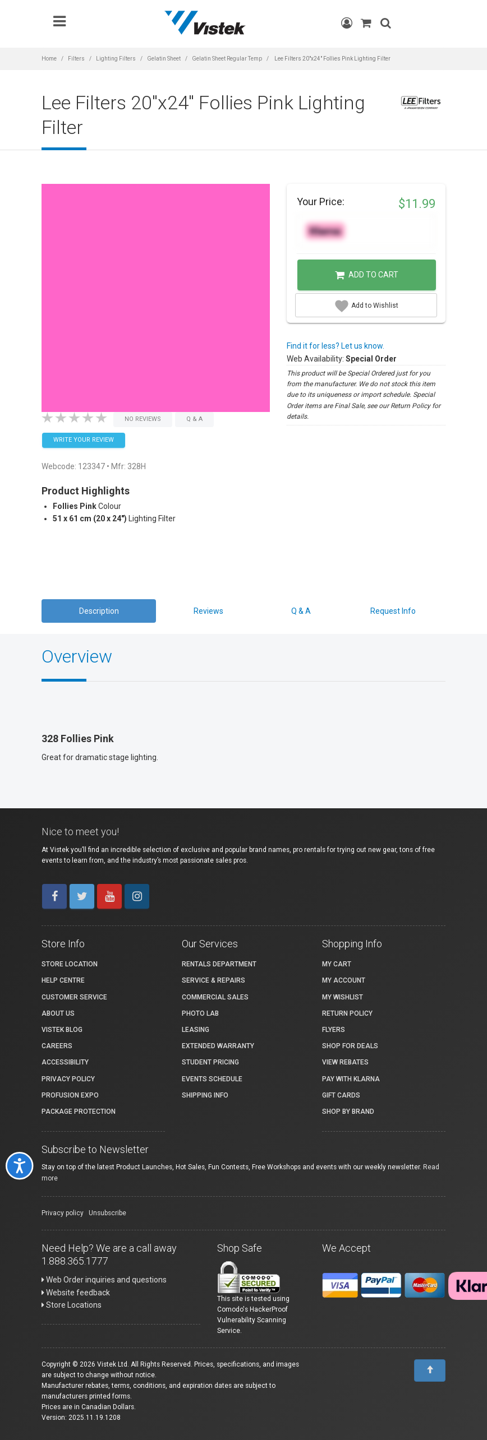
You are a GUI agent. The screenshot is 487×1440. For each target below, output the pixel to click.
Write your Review (83, 439)
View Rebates (345, 1062)
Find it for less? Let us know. (335, 345)
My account (343, 980)
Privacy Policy (68, 1079)
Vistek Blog (62, 1030)
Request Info (393, 610)
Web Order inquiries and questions (104, 1279)
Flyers (333, 1030)
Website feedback (76, 1292)
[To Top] (429, 1370)
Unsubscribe (107, 1213)
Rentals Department (219, 964)
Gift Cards (341, 1095)
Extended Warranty (218, 1046)
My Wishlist (342, 997)
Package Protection (79, 1111)
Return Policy (347, 1013)
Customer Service (74, 997)
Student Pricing (210, 1062)
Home (49, 58)
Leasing (195, 1030)
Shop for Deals (350, 1046)
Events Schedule (212, 1079)
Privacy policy (63, 1213)
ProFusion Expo (70, 1095)
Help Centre (63, 980)
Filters (76, 58)
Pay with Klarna (351, 1079)
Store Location (70, 964)
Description (99, 610)
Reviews (208, 610)
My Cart (336, 964)
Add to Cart (366, 275)
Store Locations (72, 1304)
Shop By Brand (348, 1111)
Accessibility (65, 1062)
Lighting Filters (116, 58)
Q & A (301, 610)
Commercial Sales (215, 997)
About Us (58, 1013)
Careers (57, 1046)
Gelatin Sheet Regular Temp (227, 58)
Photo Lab (200, 1013)
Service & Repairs (213, 980)
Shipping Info (205, 1095)
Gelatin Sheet (164, 58)
